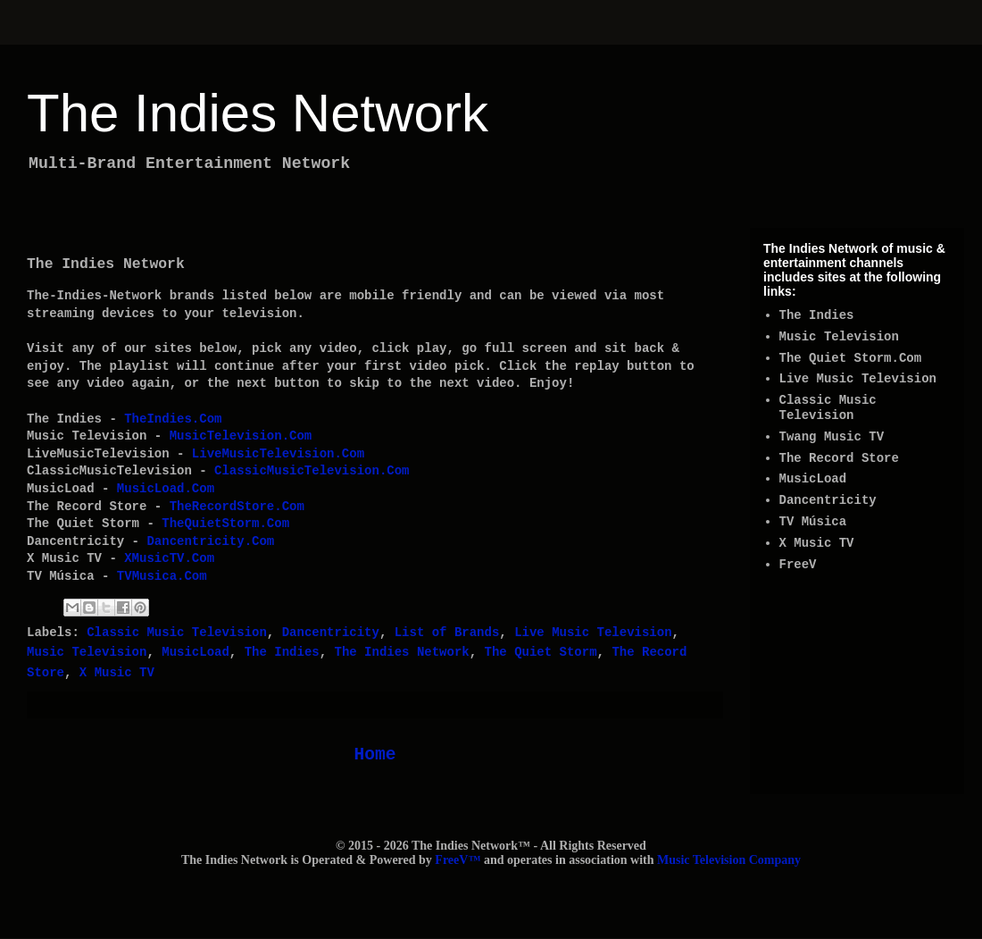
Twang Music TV (832, 437)
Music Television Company (729, 860)
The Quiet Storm (541, 652)
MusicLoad (195, 652)
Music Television (86, 652)
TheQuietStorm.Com (225, 523)
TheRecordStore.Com (237, 506)
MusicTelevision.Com (241, 436)
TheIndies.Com (172, 419)
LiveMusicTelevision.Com (278, 454)
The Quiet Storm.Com (850, 358)
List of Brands (447, 632)
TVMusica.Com (162, 576)
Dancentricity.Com (210, 541)
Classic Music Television (177, 632)
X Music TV (116, 673)
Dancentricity (330, 632)
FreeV (798, 565)
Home (374, 755)
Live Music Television (592, 632)
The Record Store (839, 458)
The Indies (282, 652)
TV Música (813, 522)
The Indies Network (257, 113)
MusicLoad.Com (165, 489)
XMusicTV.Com (169, 558)
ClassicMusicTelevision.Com (311, 471)
